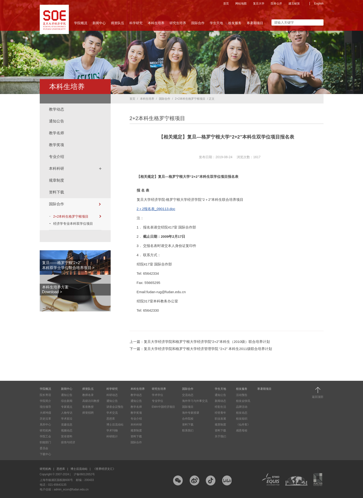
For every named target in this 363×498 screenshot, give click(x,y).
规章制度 (56, 180)
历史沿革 (45, 418)
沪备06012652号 (84, 474)
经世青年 (220, 412)
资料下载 (56, 192)
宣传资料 (66, 436)
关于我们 (220, 436)
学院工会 (45, 436)
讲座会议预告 (114, 406)
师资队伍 (117, 24)
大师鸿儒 (45, 412)
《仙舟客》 (243, 424)
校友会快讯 (243, 401)
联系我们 (187, 430)
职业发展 (220, 418)
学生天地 (216, 24)
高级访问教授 (90, 401)
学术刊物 (112, 430)
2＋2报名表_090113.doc (156, 209)
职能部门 (45, 442)
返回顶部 (317, 393)
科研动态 (112, 395)
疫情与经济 (68, 442)
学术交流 (112, 412)
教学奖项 (56, 145)
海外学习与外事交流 (195, 401)
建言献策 (294, 3)
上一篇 (200, 342)
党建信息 (66, 424)
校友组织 (241, 418)
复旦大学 (258, 3)
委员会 (44, 448)
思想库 (110, 418)
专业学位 (157, 401)
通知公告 (56, 121)
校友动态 (241, 412)
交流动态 (187, 395)
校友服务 (234, 24)
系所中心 (45, 424)
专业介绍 (56, 157)
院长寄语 (45, 395)
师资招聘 (88, 412)
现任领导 (45, 406)
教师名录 (88, 395)
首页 (226, 3)
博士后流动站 (114, 424)
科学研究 (136, 24)
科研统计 (112, 436)
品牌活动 (241, 406)
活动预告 (241, 395)
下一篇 (201, 349)
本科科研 (56, 168)
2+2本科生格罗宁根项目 (77, 216)
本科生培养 (156, 24)
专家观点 (66, 406)
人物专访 (66, 412)
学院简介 (45, 401)
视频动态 (66, 430)
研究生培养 (178, 24)
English (318, 3)
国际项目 (187, 406)
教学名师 (56, 133)
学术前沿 (66, 418)
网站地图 (241, 3)
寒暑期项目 (255, 23)
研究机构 (45, 430)
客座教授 (88, 406)
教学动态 (56, 109)
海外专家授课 (190, 412)
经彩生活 (220, 406)
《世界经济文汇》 (104, 469)
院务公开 (276, 3)
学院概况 (80, 24)
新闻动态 (220, 401)
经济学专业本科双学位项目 (73, 223)
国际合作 (198, 24)
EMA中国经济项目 (163, 406)
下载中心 (45, 454)
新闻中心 (99, 24)
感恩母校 (241, 430)
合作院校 (187, 418)
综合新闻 (66, 401)
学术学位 (157, 395)
